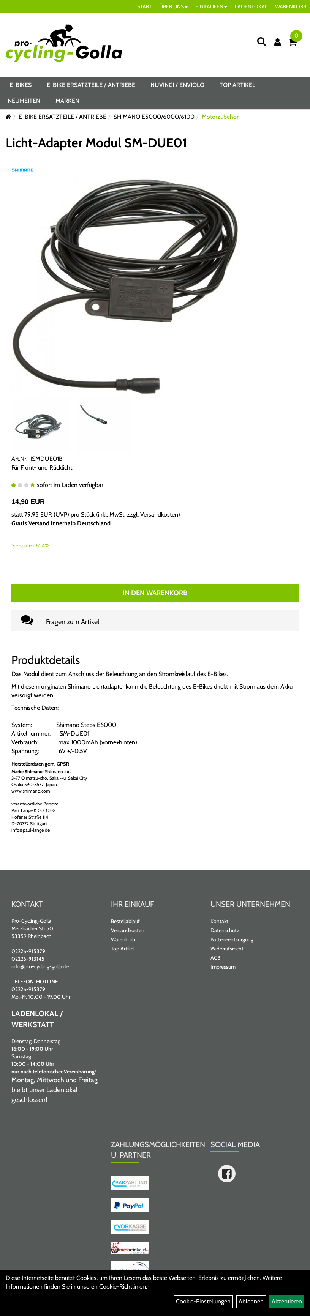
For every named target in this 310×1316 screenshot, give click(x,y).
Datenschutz (224, 930)
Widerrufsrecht (227, 948)
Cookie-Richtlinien (122, 1286)
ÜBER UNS (173, 6)
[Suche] (261, 41)
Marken (67, 100)
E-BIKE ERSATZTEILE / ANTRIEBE (91, 84)
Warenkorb (123, 939)
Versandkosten (159, 514)
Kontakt (219, 921)
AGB (215, 957)
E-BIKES (20, 84)
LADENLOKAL (251, 6)
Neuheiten (24, 100)
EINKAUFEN (211, 6)
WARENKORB (290, 6)
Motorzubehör (220, 116)
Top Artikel (237, 84)
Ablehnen (251, 1301)
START (144, 6)
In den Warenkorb (155, 593)
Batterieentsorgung (231, 939)
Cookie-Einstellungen (203, 1301)
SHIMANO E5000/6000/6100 (154, 116)
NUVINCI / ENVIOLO (177, 84)
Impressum (223, 966)
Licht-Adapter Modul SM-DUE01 (96, 143)
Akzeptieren (287, 1301)
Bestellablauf (125, 921)
